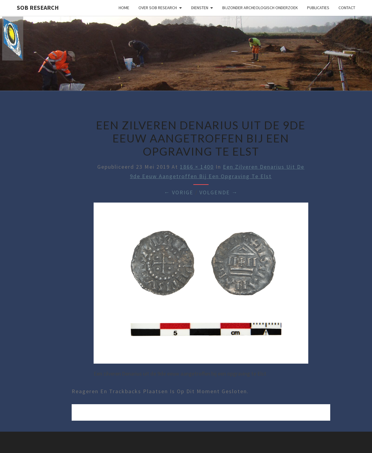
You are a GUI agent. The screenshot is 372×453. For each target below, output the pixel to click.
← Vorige (178, 192)
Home (124, 7)
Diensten (199, 7)
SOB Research (38, 7)
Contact (346, 7)
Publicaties (318, 7)
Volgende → (218, 192)
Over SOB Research (157, 7)
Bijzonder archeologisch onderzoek (260, 7)
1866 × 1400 (197, 166)
